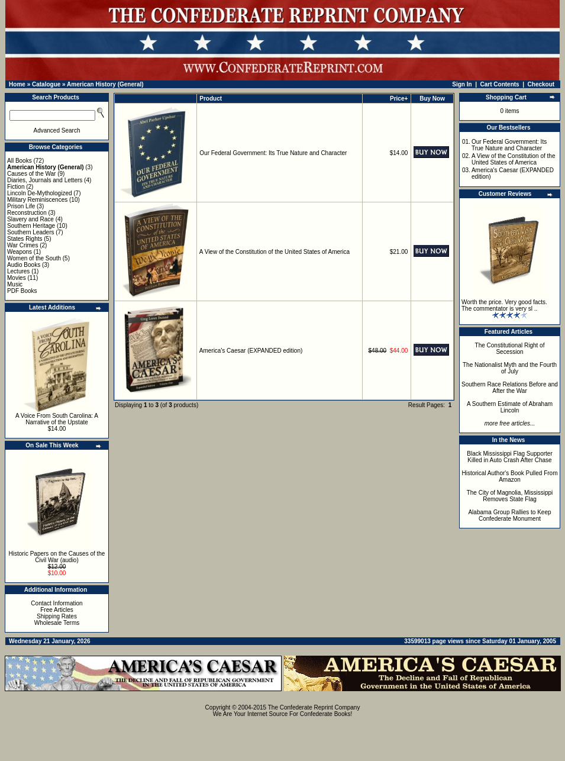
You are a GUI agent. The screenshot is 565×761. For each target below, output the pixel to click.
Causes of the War (31, 173)
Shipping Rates (57, 616)
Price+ (399, 98)
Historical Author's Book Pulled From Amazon (510, 476)
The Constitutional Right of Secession (510, 348)
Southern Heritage (31, 226)
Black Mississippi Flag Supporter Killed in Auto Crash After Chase (510, 456)
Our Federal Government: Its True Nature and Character (273, 153)
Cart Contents (499, 84)
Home (17, 84)
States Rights (24, 239)
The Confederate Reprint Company (314, 707)
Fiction (15, 186)
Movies (16, 278)
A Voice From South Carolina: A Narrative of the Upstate (56, 418)
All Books (19, 160)
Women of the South (34, 258)
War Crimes (22, 245)
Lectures (18, 271)
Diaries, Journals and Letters (44, 180)
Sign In (462, 84)
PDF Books (22, 291)
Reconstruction (27, 212)
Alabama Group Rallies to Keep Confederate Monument (509, 515)
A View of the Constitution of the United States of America (274, 252)
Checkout (541, 84)
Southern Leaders (30, 232)
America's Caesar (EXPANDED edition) (251, 350)
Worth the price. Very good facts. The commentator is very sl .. (504, 305)
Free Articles (56, 610)
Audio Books (23, 265)
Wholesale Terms (57, 623)
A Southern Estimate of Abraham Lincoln (510, 407)
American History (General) (105, 84)
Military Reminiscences (37, 199)
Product (210, 98)
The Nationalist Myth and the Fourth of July (510, 368)
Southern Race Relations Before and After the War (509, 387)
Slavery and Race (30, 219)
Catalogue (46, 84)
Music (14, 284)
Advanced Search (57, 130)
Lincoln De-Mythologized (39, 193)
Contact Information (56, 603)
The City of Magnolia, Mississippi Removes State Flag (510, 495)
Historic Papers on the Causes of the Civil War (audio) (57, 556)
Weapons (19, 252)
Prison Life (21, 206)
